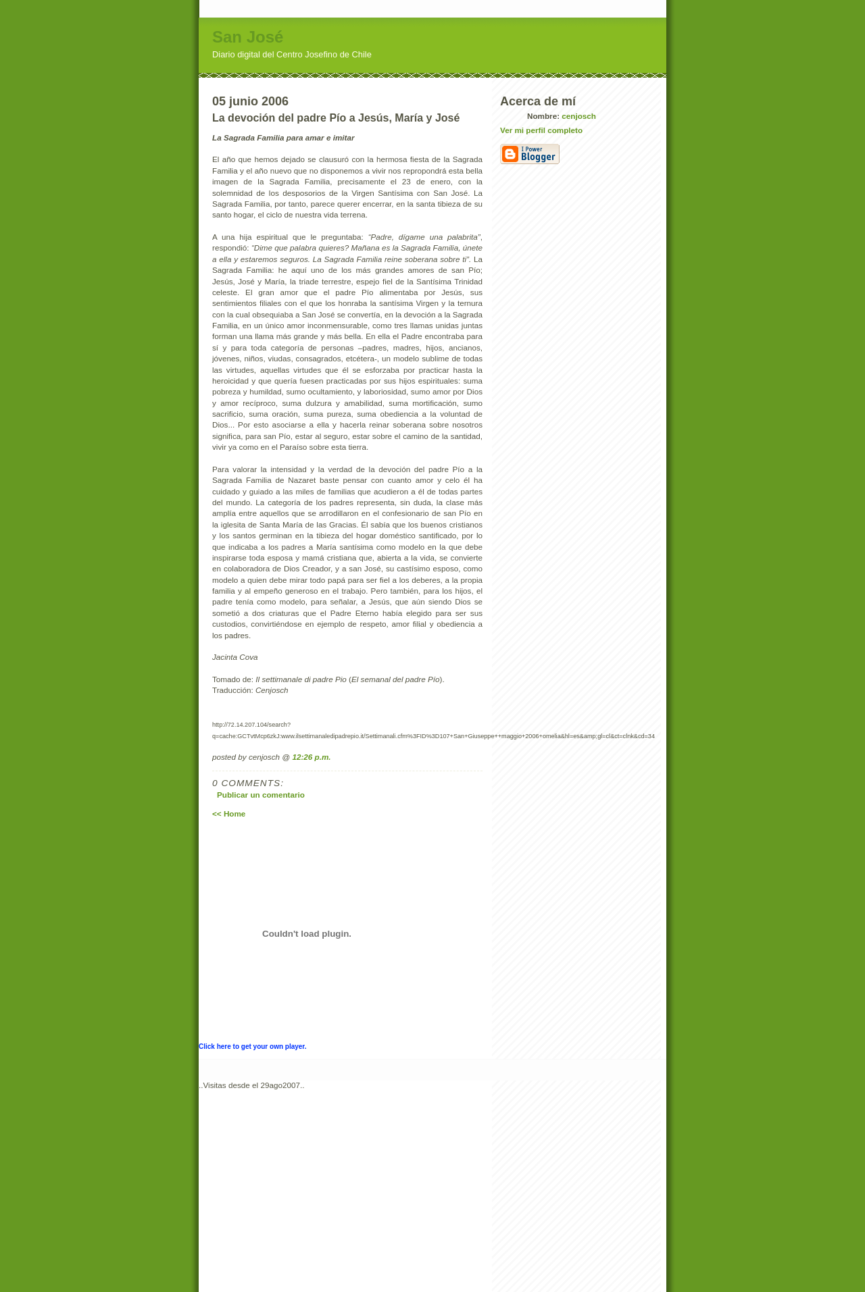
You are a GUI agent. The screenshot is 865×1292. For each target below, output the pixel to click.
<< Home (228, 813)
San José (247, 37)
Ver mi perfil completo (541, 130)
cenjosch (579, 115)
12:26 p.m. (311, 756)
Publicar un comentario (261, 794)
